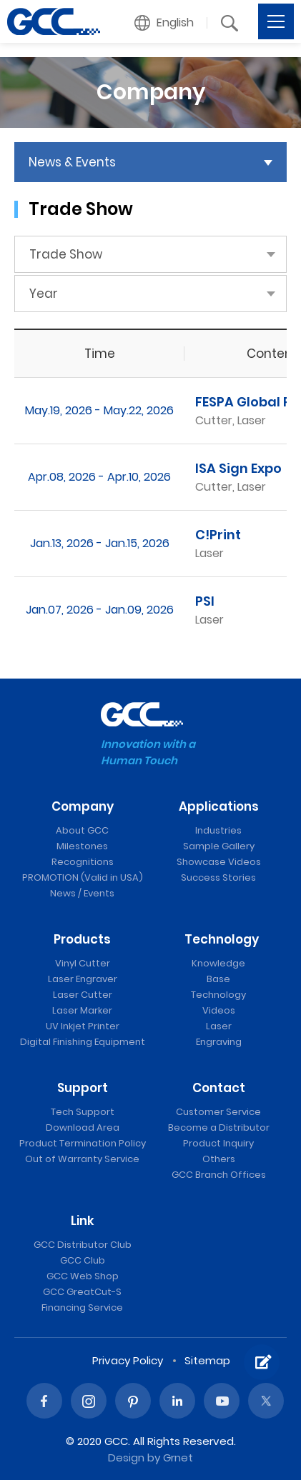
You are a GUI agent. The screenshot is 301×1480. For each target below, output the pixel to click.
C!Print (218, 535)
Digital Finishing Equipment (82, 1042)
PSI (204, 601)
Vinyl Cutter (82, 963)
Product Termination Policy (82, 1143)
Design (126, 1457)
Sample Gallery (219, 846)
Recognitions (82, 862)
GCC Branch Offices (219, 1174)
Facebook (44, 1401)
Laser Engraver (82, 979)
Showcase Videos (219, 862)
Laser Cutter (82, 994)
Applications (219, 806)
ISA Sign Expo (238, 468)
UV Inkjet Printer (82, 1026)
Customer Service (218, 1112)
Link (82, 1220)
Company (82, 806)
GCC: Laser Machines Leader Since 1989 (53, 21)
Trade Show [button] (65, 254)
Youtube (222, 1401)
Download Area (82, 1127)
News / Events (82, 893)
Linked (177, 1401)
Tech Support (82, 1112)
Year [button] (43, 293)
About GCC (82, 830)
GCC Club (82, 1260)
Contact (218, 1087)
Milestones (82, 846)
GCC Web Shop (82, 1276)
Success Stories (218, 877)
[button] (164, 23)
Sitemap (207, 1360)
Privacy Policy (127, 1360)
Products (82, 939)
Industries (218, 830)
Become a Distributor (219, 1127)
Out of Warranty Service (82, 1159)
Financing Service (82, 1307)
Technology (221, 939)
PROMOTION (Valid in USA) (82, 877)
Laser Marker (82, 1010)
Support (82, 1087)
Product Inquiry (218, 1143)
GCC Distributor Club (83, 1244)
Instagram (89, 1401)
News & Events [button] (72, 162)
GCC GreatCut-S (82, 1292)
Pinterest (133, 1401)
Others (218, 1159)
